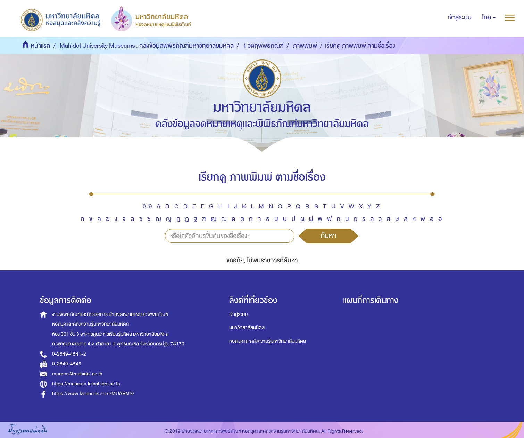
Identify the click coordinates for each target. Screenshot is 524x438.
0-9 (147, 206)
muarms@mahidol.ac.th (77, 373)
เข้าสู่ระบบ (238, 314)
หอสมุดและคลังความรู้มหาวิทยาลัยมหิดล (267, 341)
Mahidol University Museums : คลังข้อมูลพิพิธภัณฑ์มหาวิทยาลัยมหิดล (147, 45)
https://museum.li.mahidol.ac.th (86, 384)
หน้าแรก (40, 45)
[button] (489, 17)
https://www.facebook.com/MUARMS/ (93, 393)
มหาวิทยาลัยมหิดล (247, 327)
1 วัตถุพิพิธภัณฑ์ (263, 45)
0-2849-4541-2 (69, 354)
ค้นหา (328, 235)
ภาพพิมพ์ (305, 45)
